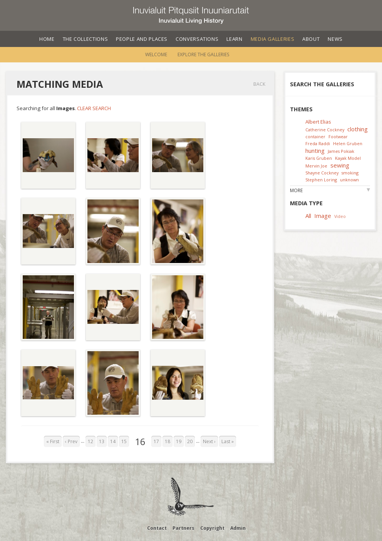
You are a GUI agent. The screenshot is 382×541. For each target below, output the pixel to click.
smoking (350, 173)
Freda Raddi (317, 143)
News (335, 38)
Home (47, 38)
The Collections (85, 38)
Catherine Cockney (324, 129)
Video (340, 216)
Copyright (212, 528)
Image (322, 215)
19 (178, 441)
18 (167, 441)
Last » (227, 441)
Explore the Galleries (203, 54)
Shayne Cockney (321, 173)
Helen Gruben (347, 143)
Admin (238, 528)
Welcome (156, 54)
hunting (315, 150)
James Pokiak (341, 151)
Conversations (197, 38)
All (308, 215)
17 (156, 441)
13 (101, 441)
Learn (234, 38)
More (296, 190)
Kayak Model (348, 158)
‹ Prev (71, 441)
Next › (209, 441)
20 (190, 441)
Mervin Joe (316, 166)
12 (90, 441)
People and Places (142, 38)
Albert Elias (318, 121)
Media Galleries (273, 38)
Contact (157, 528)
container (315, 136)
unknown (349, 180)
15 (124, 441)
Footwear (338, 136)
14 (113, 441)
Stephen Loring (321, 180)
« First (52, 441)
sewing (339, 165)
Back (259, 84)
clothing (357, 129)
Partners (183, 528)
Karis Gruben (318, 158)
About (311, 38)
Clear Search (94, 108)
